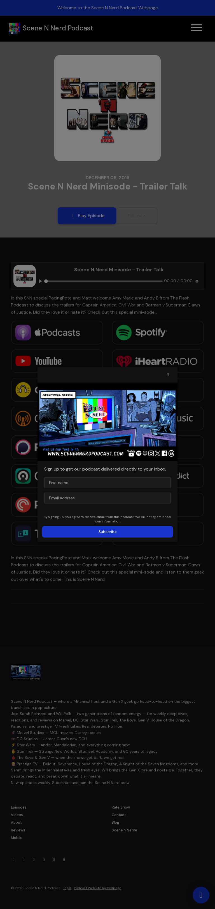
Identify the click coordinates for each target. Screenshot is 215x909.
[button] (168, 374)
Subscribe (108, 531)
